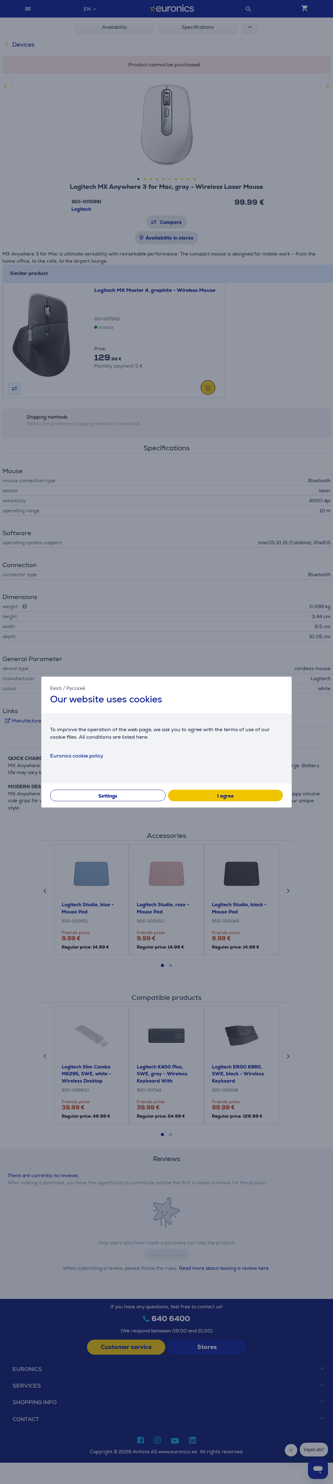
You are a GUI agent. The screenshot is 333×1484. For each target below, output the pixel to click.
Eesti (56, 688)
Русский (75, 688)
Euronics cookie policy (76, 755)
